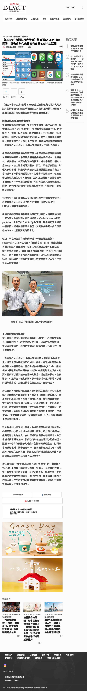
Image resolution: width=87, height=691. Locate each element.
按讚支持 (46, 494)
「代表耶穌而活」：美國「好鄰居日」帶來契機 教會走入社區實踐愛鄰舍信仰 (10, 626)
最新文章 (8, 19)
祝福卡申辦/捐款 (54, 658)
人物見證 (34, 19)
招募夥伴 (8, 658)
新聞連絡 (21, 655)
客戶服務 (70, 655)
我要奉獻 (14, 514)
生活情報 (67, 19)
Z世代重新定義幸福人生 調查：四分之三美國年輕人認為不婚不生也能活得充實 (53, 626)
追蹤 (29, 47)
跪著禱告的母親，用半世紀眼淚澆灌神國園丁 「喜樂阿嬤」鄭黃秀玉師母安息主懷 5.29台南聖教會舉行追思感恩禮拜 (31, 628)
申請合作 (57, 655)
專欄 (44, 19)
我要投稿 (33, 655)
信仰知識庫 (79, 19)
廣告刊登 (45, 655)
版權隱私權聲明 (23, 658)
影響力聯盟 (54, 19)
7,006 (12, 96)
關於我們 (8, 655)
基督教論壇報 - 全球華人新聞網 (14, 7)
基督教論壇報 (21, 19)
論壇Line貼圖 (8, 671)
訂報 (67, 8)
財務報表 (38, 658)
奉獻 (72, 8)
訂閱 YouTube (32, 500)
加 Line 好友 (16, 494)
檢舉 (61, 46)
